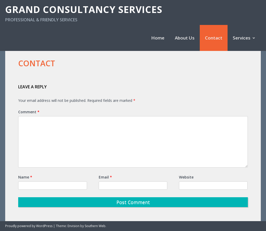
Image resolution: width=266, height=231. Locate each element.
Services (241, 38)
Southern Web (95, 226)
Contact (213, 38)
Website (186, 177)
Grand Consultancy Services (83, 9)
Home (157, 38)
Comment (28, 111)
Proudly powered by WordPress (28, 226)
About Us (185, 38)
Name (25, 177)
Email (105, 177)
